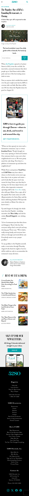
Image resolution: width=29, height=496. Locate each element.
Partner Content (14, 420)
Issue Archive (14, 387)
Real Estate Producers (14, 416)
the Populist (10, 64)
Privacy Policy (14, 464)
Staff (14, 297)
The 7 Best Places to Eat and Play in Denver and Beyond (8, 319)
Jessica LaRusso (6, 297)
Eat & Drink (5, 7)
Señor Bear (18, 190)
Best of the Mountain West (14, 432)
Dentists (14, 410)
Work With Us (14, 452)
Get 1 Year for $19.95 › (11, 139)
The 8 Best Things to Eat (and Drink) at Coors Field (8, 307)
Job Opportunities (15, 456)
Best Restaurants (14, 430)
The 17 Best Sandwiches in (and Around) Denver (8, 294)
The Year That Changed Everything (14, 442)
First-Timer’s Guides (14, 436)
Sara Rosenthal (6, 288)
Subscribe (14, 385)
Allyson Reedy (11, 25)
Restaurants (14, 406)
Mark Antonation (7, 311)
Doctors (14, 412)
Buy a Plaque (14, 391)
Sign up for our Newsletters (14, 458)
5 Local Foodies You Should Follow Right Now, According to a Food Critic (9, 283)
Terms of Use (14, 462)
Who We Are (14, 454)
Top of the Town (14, 440)
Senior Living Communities (14, 418)
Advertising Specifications (14, 460)
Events (14, 408)
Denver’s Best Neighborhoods (14, 434)
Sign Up (24, 58)
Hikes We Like (14, 438)
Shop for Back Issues (14, 389)
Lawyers (14, 414)
